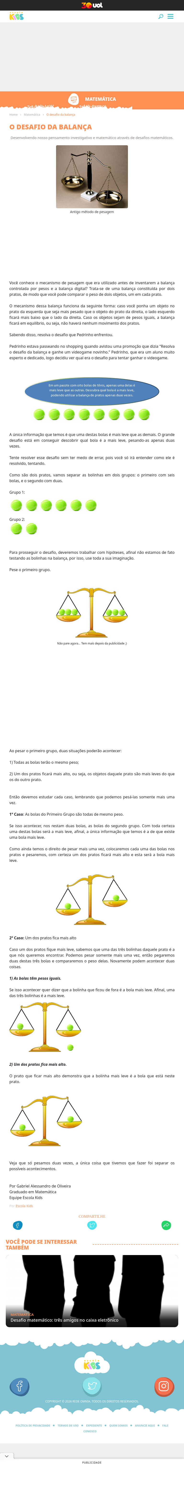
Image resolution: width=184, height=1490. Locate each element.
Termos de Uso (68, 1425)
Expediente (94, 1425)
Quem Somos (118, 1425)
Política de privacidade (33, 1425)
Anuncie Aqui (145, 1425)
